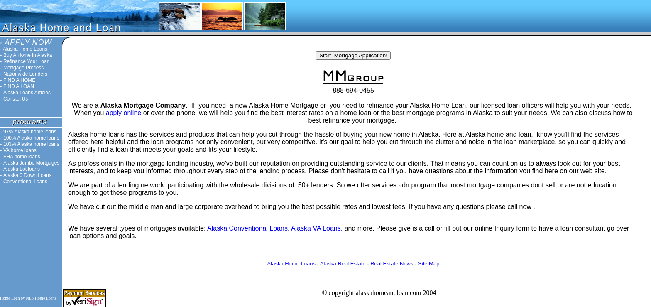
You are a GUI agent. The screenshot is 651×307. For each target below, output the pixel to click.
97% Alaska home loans (29, 132)
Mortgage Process (23, 68)
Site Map (428, 263)
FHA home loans (21, 157)
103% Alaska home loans (31, 144)
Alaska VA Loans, (318, 228)
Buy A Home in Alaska (27, 55)
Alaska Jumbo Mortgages (31, 163)
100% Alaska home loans (31, 138)
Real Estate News (391, 263)
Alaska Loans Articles (27, 93)
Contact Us (15, 99)
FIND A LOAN (18, 86)
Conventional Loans (25, 181)
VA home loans (20, 150)
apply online (123, 112)
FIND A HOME (19, 80)
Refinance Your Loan (26, 61)
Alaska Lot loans (21, 169)
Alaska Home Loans (25, 49)
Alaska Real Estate (343, 263)
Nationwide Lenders (25, 74)
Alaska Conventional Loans (247, 228)
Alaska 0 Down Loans (27, 175)
